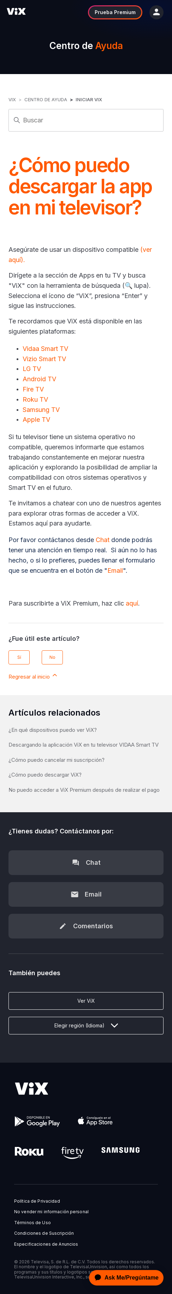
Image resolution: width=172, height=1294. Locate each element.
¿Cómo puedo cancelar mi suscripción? (56, 760)
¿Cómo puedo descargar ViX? (45, 774)
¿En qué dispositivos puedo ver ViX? (52, 730)
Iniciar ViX (89, 99)
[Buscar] (85, 120)
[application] (124, 1278)
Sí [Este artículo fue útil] (19, 657)
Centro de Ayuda (45, 99)
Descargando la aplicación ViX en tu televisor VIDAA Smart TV (83, 744)
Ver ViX (86, 1001)
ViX (12, 99)
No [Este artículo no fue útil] (52, 657)
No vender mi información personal (51, 1211)
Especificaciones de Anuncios (46, 1244)
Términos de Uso (32, 1222)
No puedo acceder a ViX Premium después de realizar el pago (84, 789)
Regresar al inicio (33, 676)
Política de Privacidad (37, 1201)
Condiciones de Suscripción (44, 1233)
